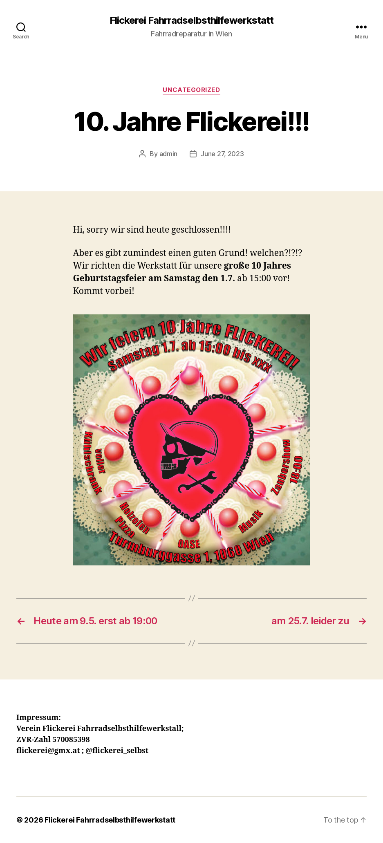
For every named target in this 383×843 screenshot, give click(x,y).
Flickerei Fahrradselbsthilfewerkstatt (191, 20)
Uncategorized (191, 90)
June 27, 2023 (222, 154)
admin (168, 154)
